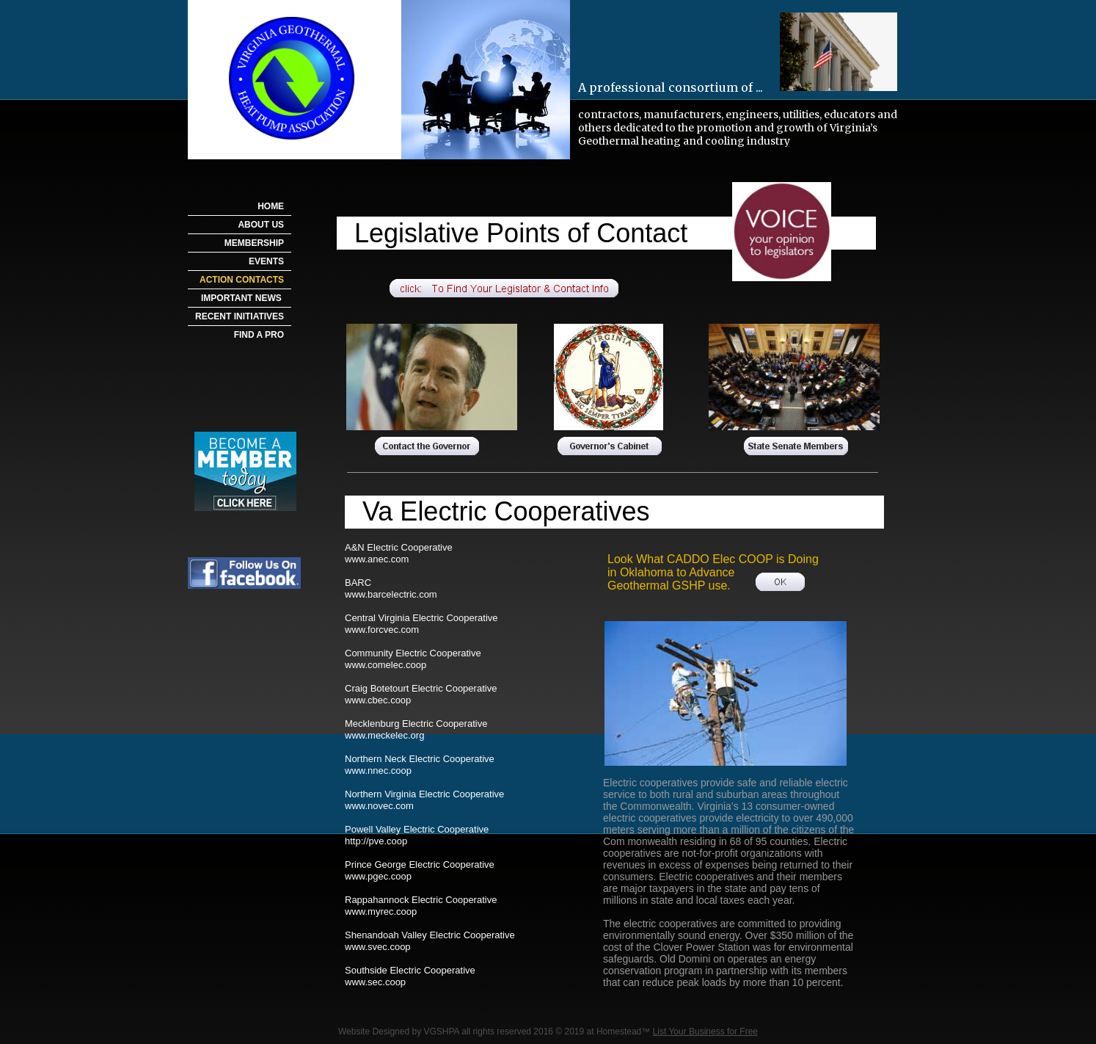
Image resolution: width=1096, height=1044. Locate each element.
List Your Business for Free (705, 1031)
